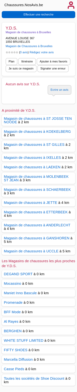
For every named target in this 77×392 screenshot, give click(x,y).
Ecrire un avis (59, 89)
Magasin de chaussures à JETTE (30, 203)
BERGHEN (13, 331)
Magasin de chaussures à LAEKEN (32, 167)
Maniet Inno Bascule (20, 293)
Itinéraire (27, 61)
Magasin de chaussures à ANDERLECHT (37, 225)
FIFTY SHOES (15, 350)
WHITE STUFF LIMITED (23, 340)
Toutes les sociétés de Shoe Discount (34, 378)
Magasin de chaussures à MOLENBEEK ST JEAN (36, 178)
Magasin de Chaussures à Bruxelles (29, 46)
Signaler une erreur (53, 68)
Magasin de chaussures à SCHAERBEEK (37, 190)
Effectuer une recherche (38, 14)
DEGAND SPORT (18, 274)
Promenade (13, 302)
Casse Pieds (14, 369)
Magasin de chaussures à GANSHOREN (36, 238)
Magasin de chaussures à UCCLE (31, 251)
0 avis (24, 52)
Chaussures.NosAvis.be (23, 5)
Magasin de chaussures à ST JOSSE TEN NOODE (38, 120)
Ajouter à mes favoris (53, 61)
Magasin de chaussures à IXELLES (32, 158)
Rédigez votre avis (42, 52)
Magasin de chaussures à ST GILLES (34, 144)
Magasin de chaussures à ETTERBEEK (36, 212)
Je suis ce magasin (21, 68)
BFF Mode (12, 312)
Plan (11, 61)
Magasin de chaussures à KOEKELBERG (37, 131)
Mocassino (12, 283)
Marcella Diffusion (18, 359)
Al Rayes (11, 321)
